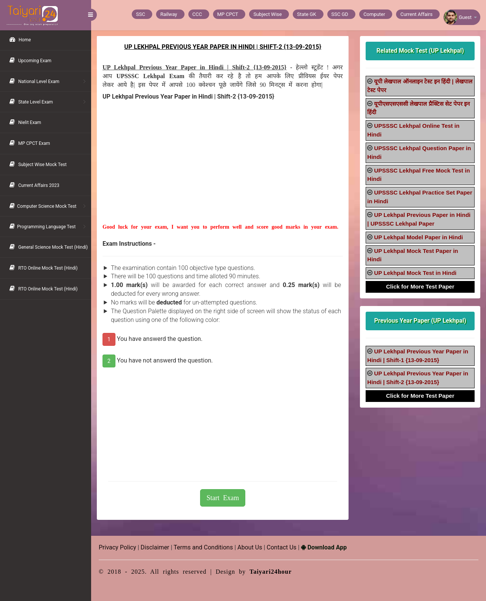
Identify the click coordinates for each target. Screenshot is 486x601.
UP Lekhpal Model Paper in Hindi (418, 237)
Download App (324, 547)
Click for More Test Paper (420, 286)
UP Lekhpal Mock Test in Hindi (415, 273)
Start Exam (223, 498)
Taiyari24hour (270, 571)
